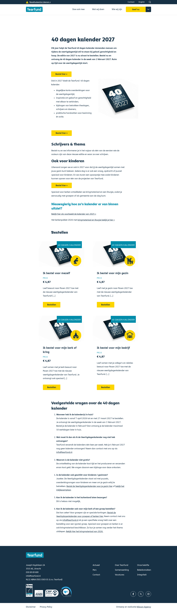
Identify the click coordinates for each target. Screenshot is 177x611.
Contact (131, 2)
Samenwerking (122, 570)
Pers (94, 570)
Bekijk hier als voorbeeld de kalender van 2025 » (73, 214)
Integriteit (142, 574)
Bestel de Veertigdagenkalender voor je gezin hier (89, 486)
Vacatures (119, 574)
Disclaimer (31, 607)
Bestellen (61, 277)
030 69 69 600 (32, 572)
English (142, 2)
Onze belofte (143, 565)
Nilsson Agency (144, 607)
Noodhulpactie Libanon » (40, 2)
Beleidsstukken (144, 570)
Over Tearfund (121, 565)
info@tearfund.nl (64, 452)
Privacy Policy (46, 607)
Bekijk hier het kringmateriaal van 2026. (84, 531)
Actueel (96, 565)
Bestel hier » (61, 74)
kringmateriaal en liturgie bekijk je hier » (96, 220)
